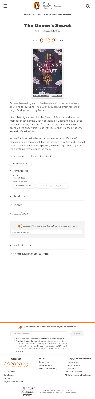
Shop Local (60, 186)
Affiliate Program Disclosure (78, 375)
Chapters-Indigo (24, 186)
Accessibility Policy (48, 368)
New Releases (64, 14)
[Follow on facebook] (7, 364)
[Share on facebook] (40, 41)
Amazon (43, 186)
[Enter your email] (46, 232)
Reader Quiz (29, 14)
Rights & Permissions (14, 381)
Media (7, 378)
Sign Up (77, 333)
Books (40, 14)
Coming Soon (50, 14)
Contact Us (44, 362)
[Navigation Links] (5, 6)
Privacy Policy (36, 346)
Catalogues (9, 375)
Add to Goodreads (41, 95)
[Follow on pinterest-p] (19, 364)
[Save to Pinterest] (55, 41)
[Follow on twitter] (25, 364)
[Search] (88, 6)
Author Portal (73, 365)
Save (61, 41)
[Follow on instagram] (13, 364)
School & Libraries (73, 372)
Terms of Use (73, 362)
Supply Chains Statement (79, 359)
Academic (72, 368)
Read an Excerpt (20, 163)
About (41, 359)
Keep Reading (46, 156)
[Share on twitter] (47, 41)
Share (34, 41)
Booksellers (9, 372)
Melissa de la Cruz (51, 31)
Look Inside (57, 95)
